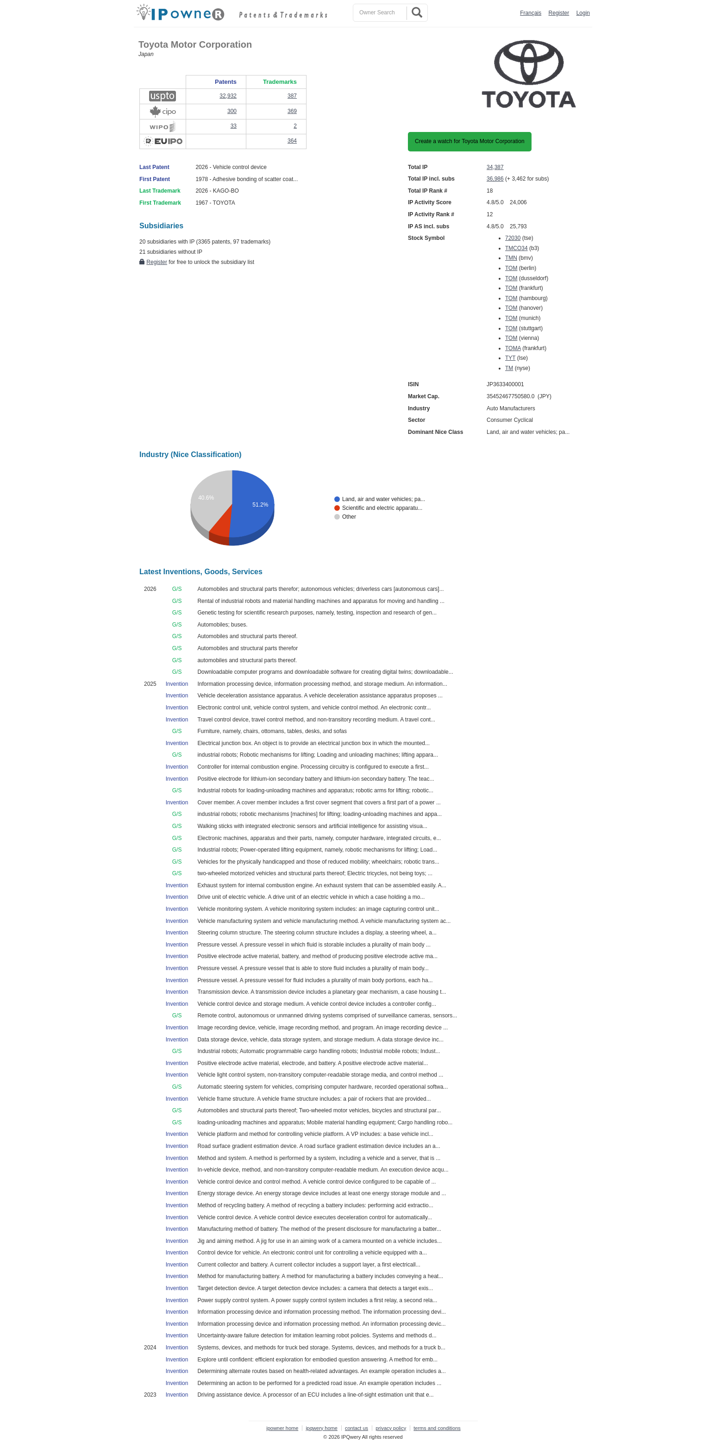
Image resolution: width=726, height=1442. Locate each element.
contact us (356, 1428)
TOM (511, 268)
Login (583, 13)
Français (530, 13)
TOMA (513, 348)
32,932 (228, 96)
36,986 (495, 179)
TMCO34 (516, 248)
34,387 (495, 167)
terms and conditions (437, 1428)
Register (559, 13)
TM (509, 368)
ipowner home (282, 1428)
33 (234, 126)
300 (232, 111)
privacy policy (391, 1428)
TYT (510, 358)
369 (292, 111)
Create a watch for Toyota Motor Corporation (470, 141)
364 (292, 141)
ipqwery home (321, 1428)
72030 (512, 238)
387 (292, 96)
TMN (511, 258)
